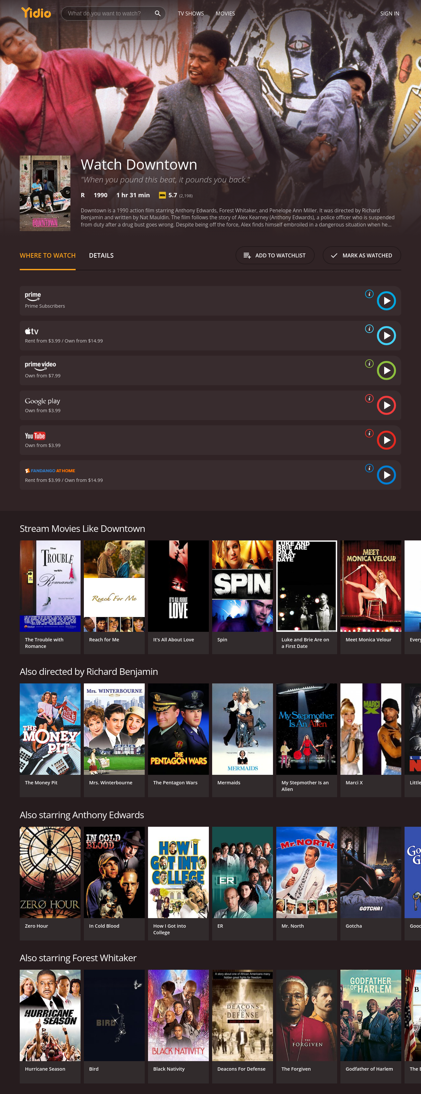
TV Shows (191, 13)
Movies (225, 13)
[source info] (368, 294)
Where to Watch (48, 255)
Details (101, 255)
